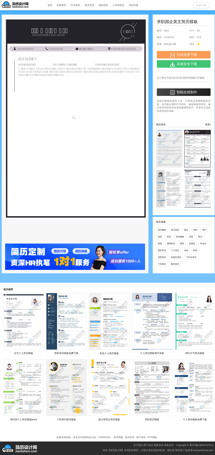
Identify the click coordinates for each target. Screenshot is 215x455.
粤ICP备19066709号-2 (201, 445)
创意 (160, 237)
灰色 (186, 250)
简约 (204, 230)
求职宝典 (133, 5)
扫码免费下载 (183, 55)
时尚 (195, 250)
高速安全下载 (183, 64)
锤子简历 (141, 437)
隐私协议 (158, 445)
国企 (186, 230)
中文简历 (75, 5)
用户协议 (148, 445)
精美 (160, 243)
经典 (191, 237)
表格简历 (103, 5)
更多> (208, 124)
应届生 (192, 243)
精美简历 (175, 264)
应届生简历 (176, 257)
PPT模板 (152, 437)
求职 (195, 230)
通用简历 (171, 243)
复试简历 (129, 437)
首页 (50, 5)
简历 (169, 237)
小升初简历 (118, 5)
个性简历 (162, 264)
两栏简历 (162, 250)
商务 (182, 243)
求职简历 (162, 257)
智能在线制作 (183, 92)
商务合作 (169, 445)
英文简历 (89, 5)
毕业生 (203, 243)
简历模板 (162, 230)
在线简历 (61, 5)
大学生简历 (191, 257)
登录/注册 (201, 5)
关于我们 (138, 445)
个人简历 (175, 250)
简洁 (200, 237)
